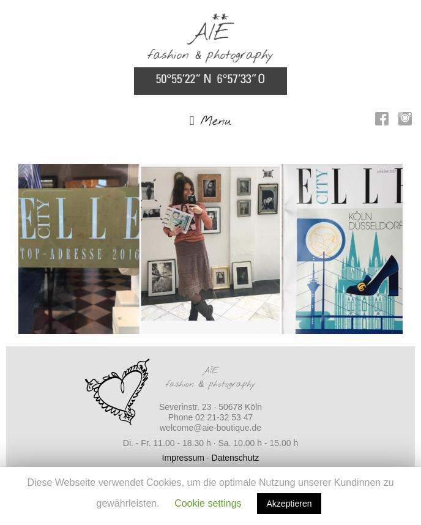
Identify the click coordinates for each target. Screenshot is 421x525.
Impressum (183, 458)
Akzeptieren (289, 503)
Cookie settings (207, 503)
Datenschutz (235, 458)
